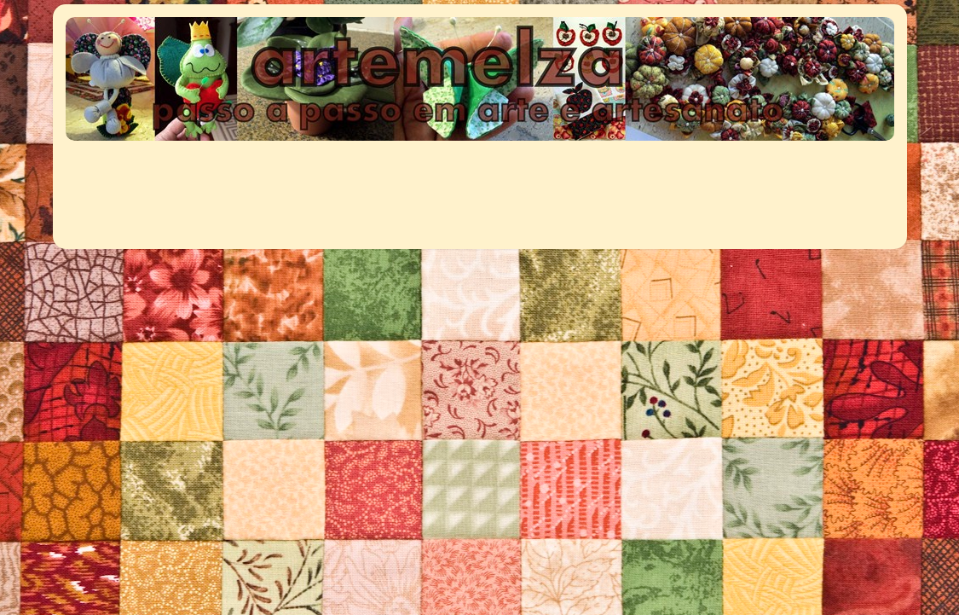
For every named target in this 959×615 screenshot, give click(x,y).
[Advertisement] (378, 186)
